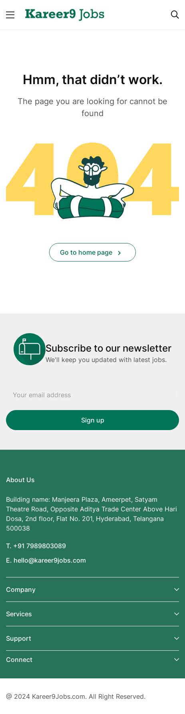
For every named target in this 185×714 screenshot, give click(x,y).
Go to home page (90, 252)
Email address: (92, 394)
